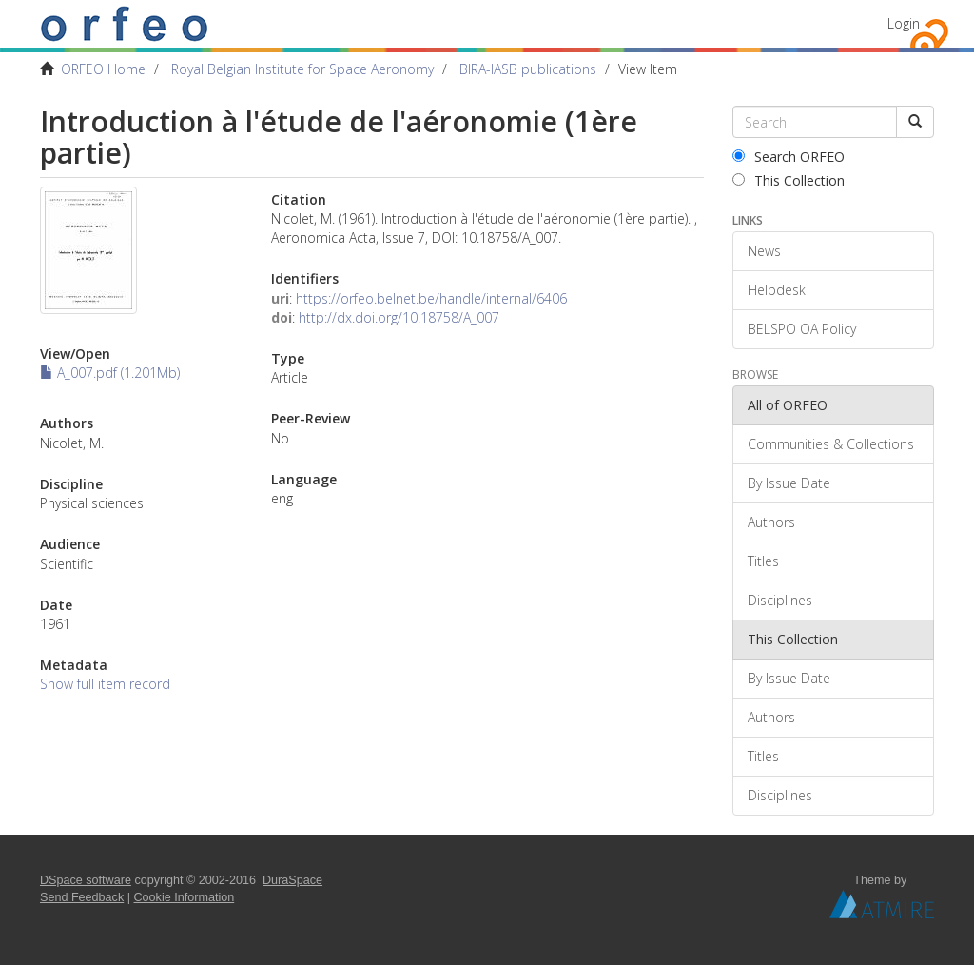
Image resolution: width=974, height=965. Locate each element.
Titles (763, 561)
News (764, 251)
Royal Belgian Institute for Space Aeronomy (302, 69)
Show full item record (105, 684)
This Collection (788, 180)
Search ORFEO (788, 157)
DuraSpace (292, 880)
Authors (771, 522)
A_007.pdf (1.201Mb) (110, 373)
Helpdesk (777, 290)
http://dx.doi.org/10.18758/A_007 (399, 317)
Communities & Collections (831, 444)
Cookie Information (184, 897)
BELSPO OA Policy (802, 329)
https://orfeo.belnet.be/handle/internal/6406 (431, 298)
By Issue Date (789, 483)
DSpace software (85, 880)
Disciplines (780, 600)
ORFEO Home (103, 69)
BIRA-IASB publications (527, 69)
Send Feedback (82, 897)
